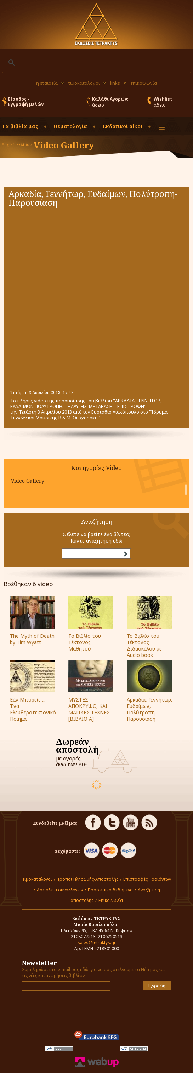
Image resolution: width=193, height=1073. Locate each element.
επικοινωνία (143, 83)
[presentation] (63, 1006)
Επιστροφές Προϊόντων (147, 879)
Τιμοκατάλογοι (37, 879)
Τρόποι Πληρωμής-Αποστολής (87, 879)
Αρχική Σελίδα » (17, 144)
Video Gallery (27, 480)
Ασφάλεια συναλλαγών (60, 890)
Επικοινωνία (110, 900)
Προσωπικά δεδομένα (110, 890)
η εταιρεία (47, 83)
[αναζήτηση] (95, 62)
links (115, 83)
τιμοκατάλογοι (84, 83)
